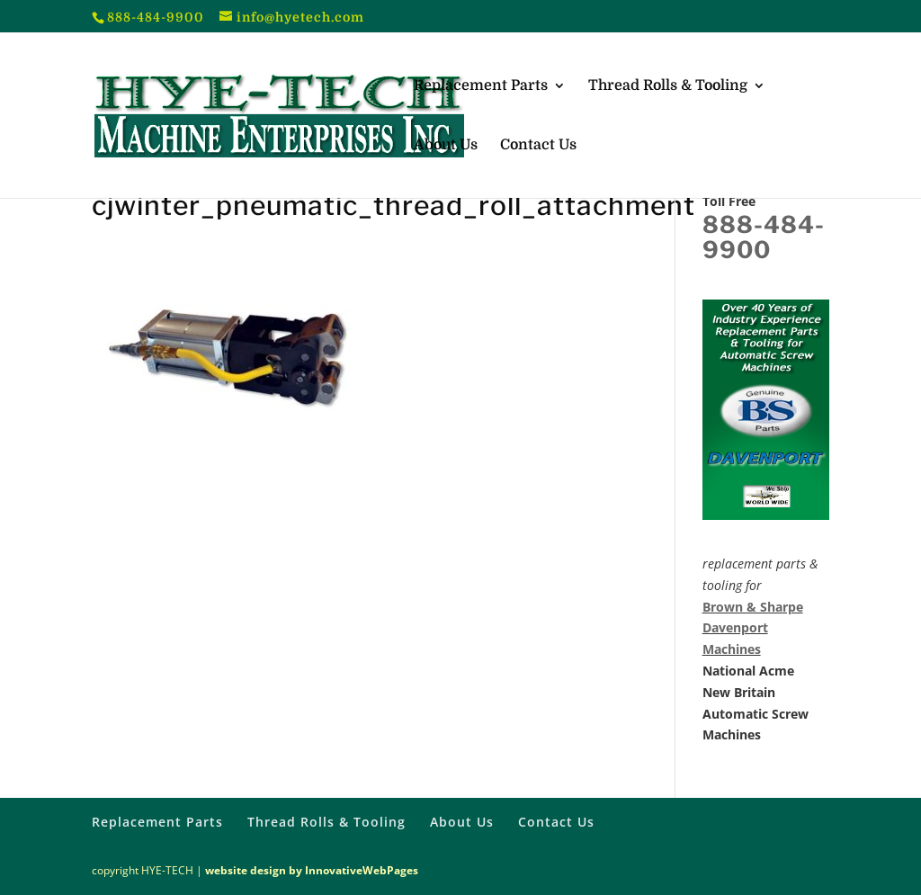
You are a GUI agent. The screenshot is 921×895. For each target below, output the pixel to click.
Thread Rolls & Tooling (667, 86)
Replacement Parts (481, 86)
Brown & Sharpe (752, 606)
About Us (446, 146)
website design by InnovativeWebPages (311, 870)
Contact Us (538, 146)
